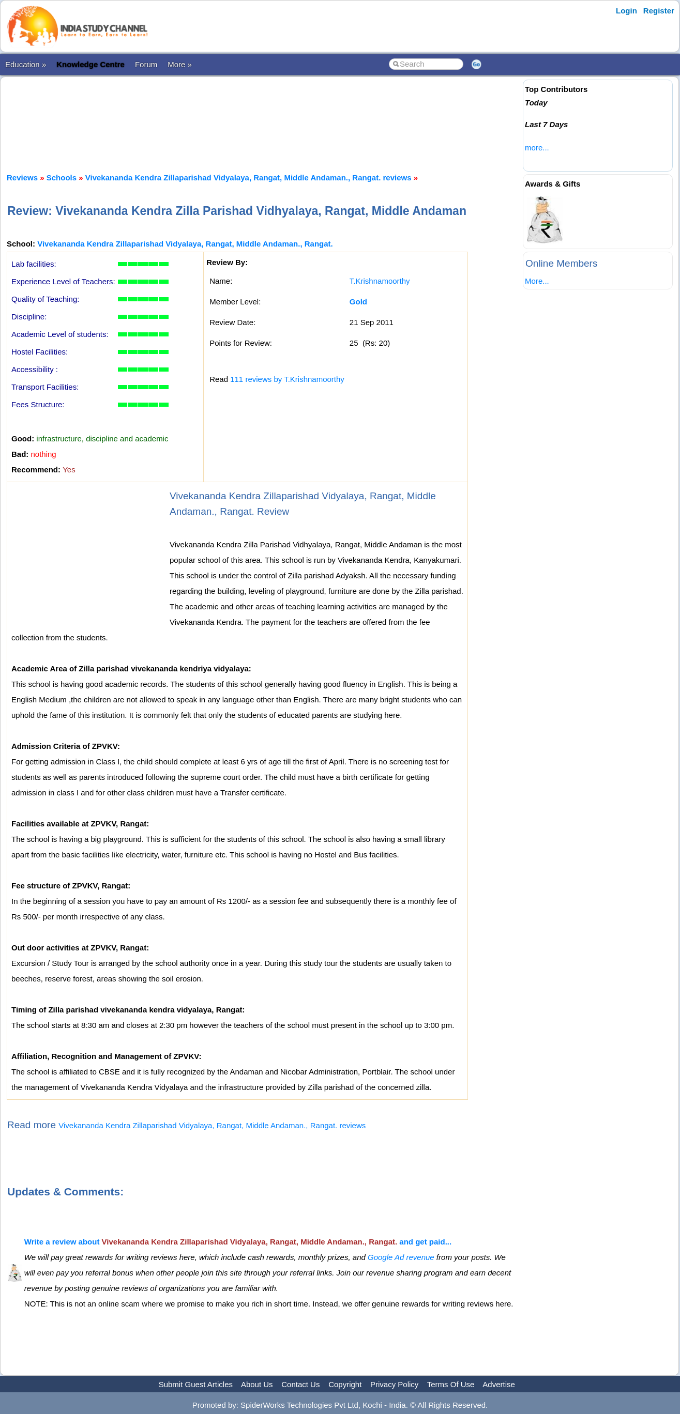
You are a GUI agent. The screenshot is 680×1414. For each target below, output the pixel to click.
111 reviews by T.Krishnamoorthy (287, 379)
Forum (146, 64)
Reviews (22, 177)
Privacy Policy (394, 1384)
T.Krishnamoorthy (380, 280)
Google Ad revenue (401, 1257)
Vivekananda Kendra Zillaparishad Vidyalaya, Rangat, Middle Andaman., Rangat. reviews (248, 177)
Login (626, 10)
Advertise (498, 1384)
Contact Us (300, 1384)
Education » (25, 64)
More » (180, 64)
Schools (62, 177)
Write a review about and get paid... (237, 1241)
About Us (257, 1384)
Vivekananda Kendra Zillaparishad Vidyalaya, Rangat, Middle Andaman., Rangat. (185, 243)
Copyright (344, 1384)
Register (658, 10)
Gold (358, 301)
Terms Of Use (451, 1384)
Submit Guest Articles (196, 1384)
